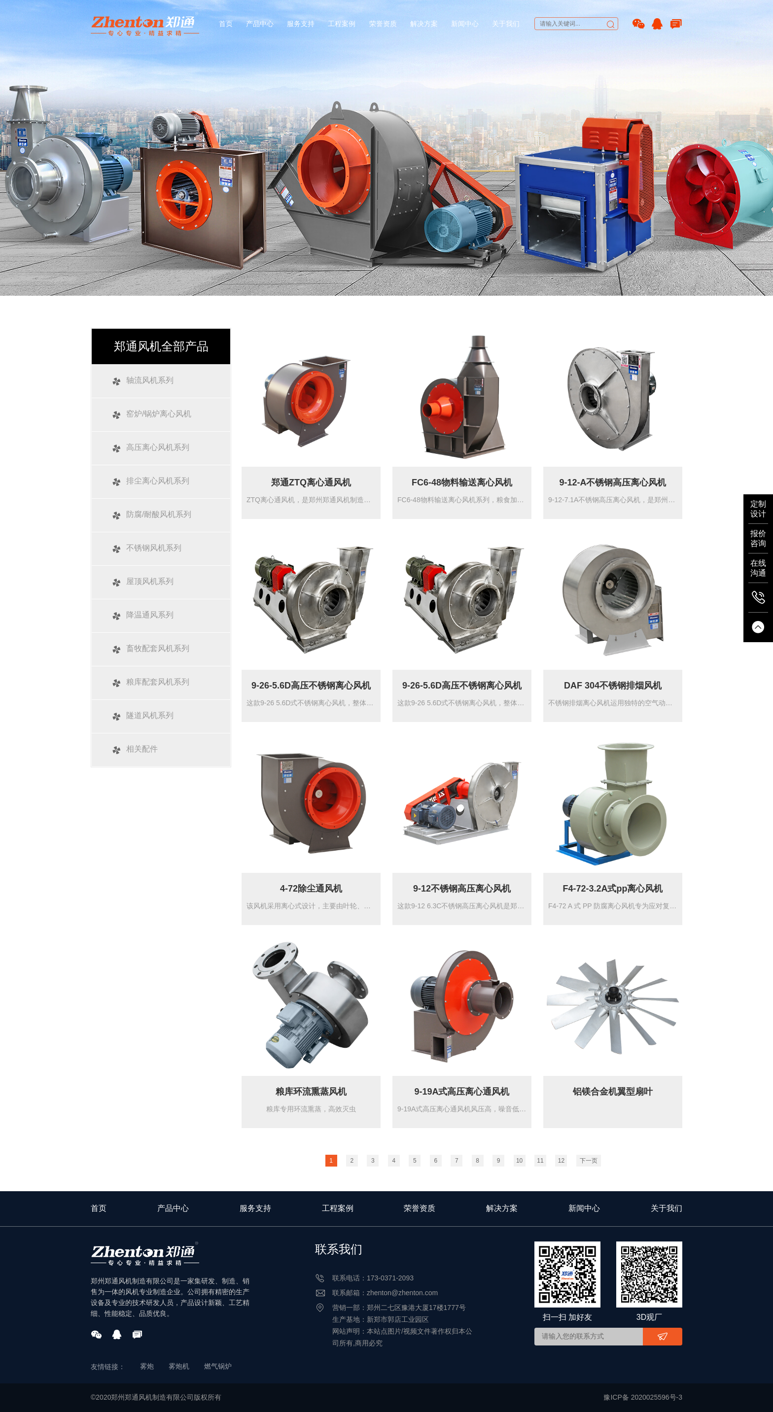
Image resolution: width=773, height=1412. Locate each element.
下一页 (588, 1160)
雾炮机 (179, 1366)
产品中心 (260, 24)
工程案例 (341, 24)
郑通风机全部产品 (161, 346)
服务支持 (301, 24)
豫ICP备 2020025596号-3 (642, 1397)
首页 (226, 24)
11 (540, 1160)
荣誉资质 (383, 24)
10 (519, 1160)
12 (561, 1160)
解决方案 (424, 24)
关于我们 (506, 24)
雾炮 (147, 1366)
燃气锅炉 (218, 1366)
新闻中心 (465, 24)
